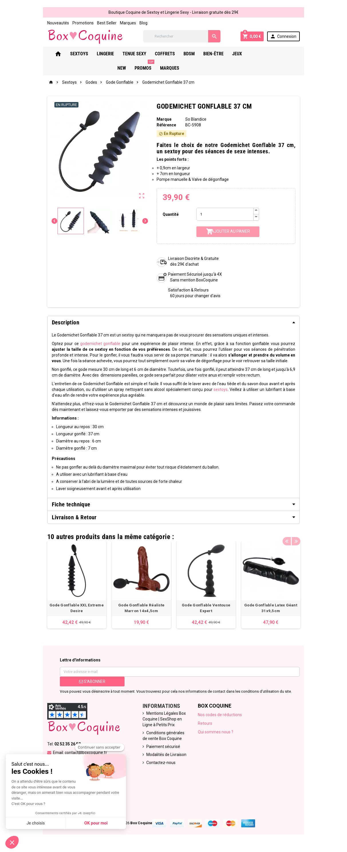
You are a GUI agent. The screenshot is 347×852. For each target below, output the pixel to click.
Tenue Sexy (138, 54)
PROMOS (281, 52)
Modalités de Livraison (165, 757)
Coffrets (169, 54)
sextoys (215, 390)
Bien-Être (217, 54)
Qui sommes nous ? (216, 735)
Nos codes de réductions (221, 718)
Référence (165, 126)
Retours (206, 726)
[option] (72, 587)
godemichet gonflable (93, 344)
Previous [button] (292, 536)
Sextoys (83, 54)
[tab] (173, 323)
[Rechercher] (183, 36)
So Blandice (196, 120)
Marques (123, 23)
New (259, 54)
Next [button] (301, 536)
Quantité (170, 215)
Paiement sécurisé (162, 749)
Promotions (77, 23)
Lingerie (109, 54)
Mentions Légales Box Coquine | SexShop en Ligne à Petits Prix (162, 722)
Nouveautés (53, 23)
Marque (163, 120)
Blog (138, 23)
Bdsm (193, 54)
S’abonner (88, 684)
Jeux (241, 54)
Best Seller (101, 23)
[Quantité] (226, 215)
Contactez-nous (159, 765)
